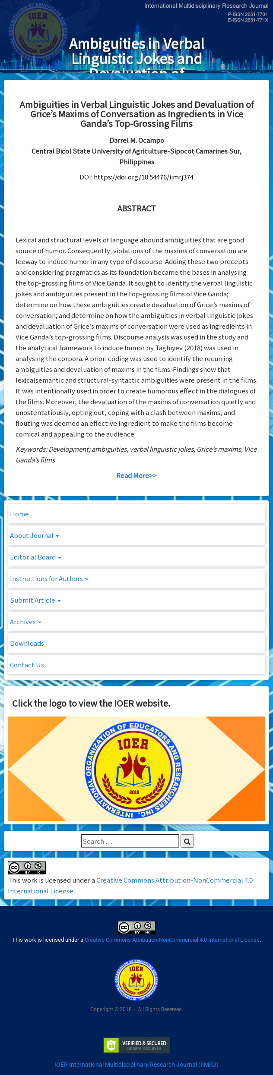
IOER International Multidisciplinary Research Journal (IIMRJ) (136, 1064)
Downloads (27, 643)
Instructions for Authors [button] (49, 578)
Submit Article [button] (35, 599)
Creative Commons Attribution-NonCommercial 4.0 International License (172, 940)
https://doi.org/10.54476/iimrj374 (144, 176)
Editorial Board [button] (35, 556)
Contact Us (27, 664)
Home (19, 513)
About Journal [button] (34, 535)
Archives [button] (25, 621)
